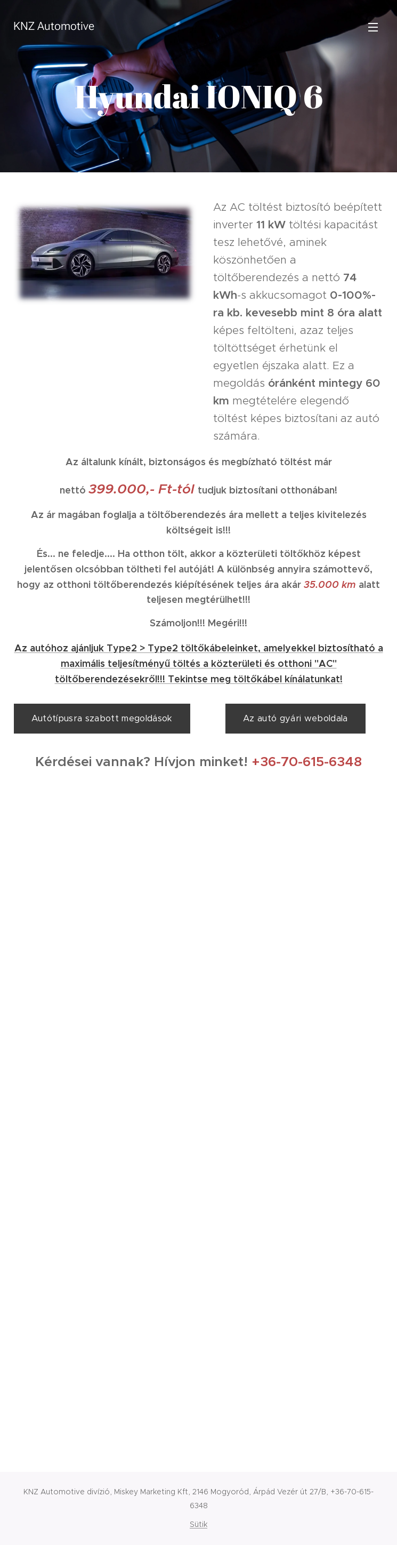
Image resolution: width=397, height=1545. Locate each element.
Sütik (198, 1524)
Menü (373, 27)
